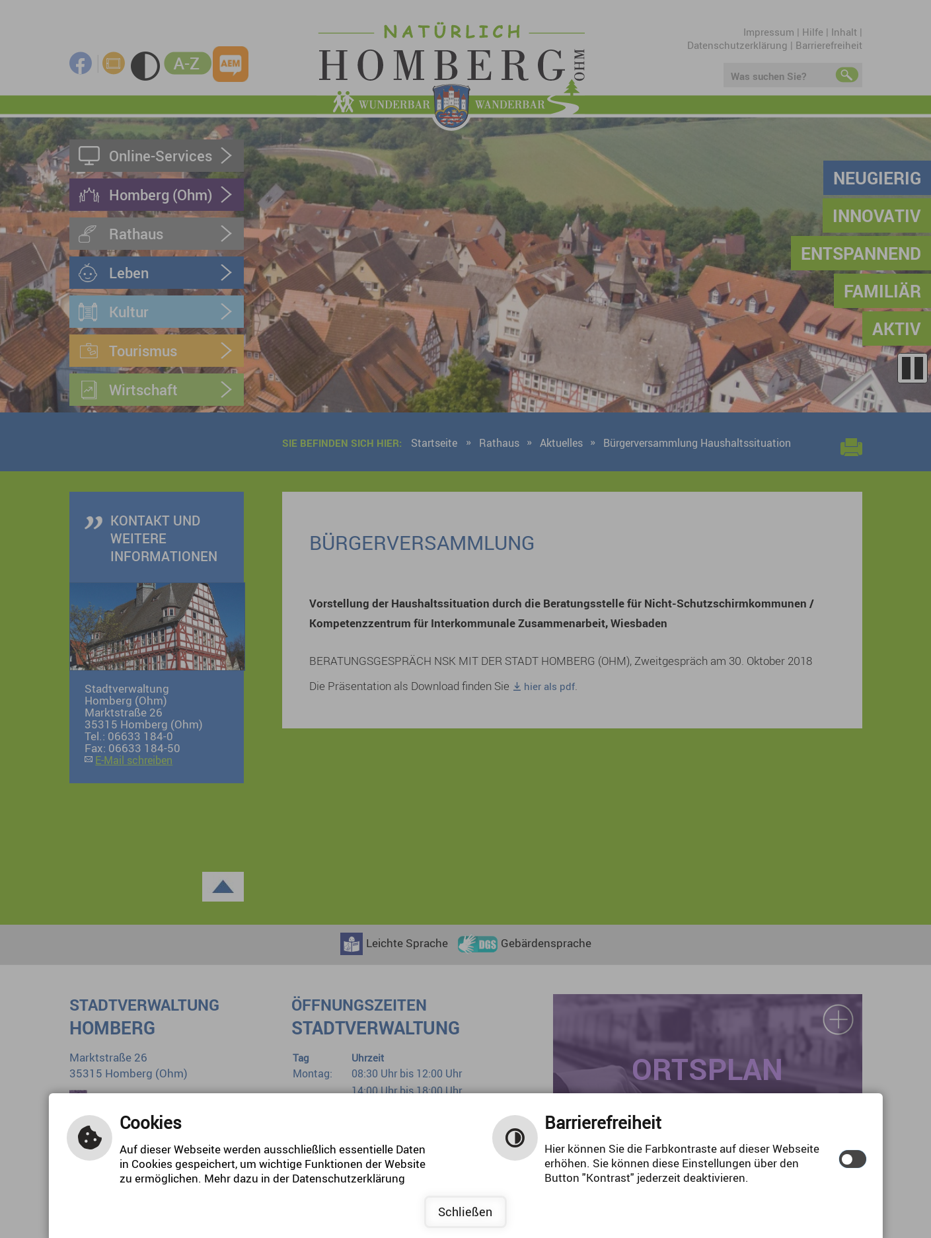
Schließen (465, 1211)
